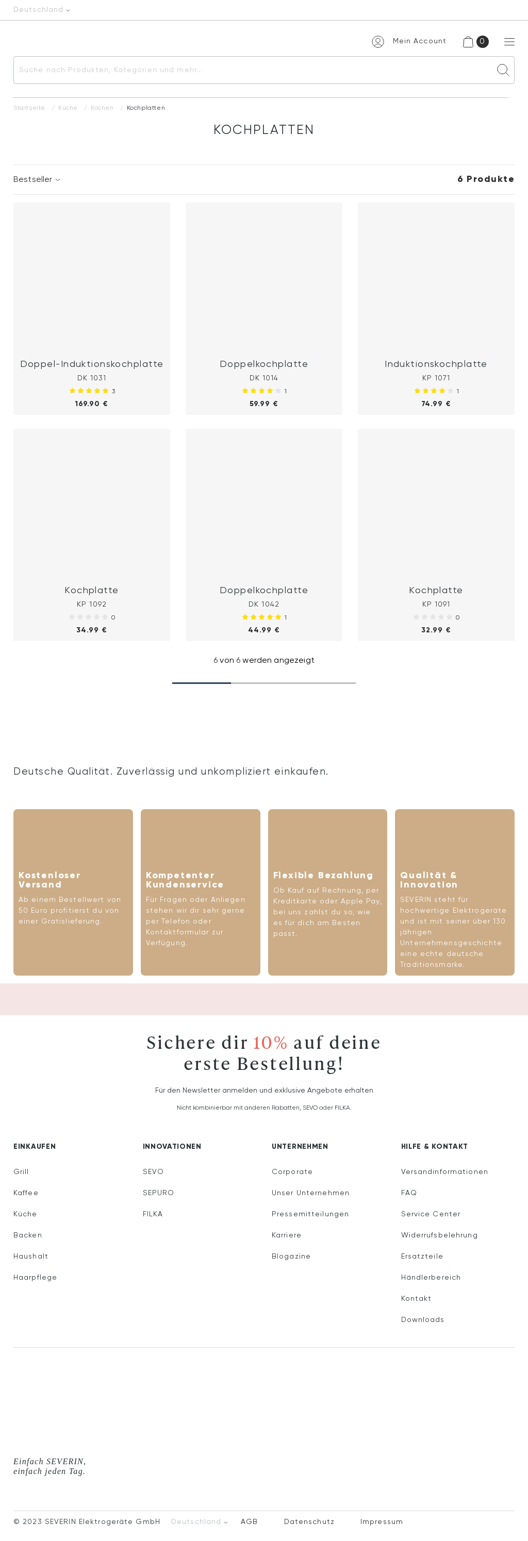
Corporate (292, 1172)
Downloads (423, 1320)
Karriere (287, 1235)
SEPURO (159, 1193)
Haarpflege (35, 1277)
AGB (249, 1522)
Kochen (102, 108)
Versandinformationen (444, 1172)
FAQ (409, 1193)
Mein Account (420, 41)
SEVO (153, 1172)
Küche (68, 108)
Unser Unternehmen (311, 1193)
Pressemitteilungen (310, 1214)
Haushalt (30, 1256)
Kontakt (416, 1298)
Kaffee (26, 1193)
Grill (21, 1172)
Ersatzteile (422, 1256)
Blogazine (291, 1256)
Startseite (29, 108)
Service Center (431, 1214)
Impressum (381, 1522)
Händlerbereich (431, 1277)
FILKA (153, 1214)
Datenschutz (309, 1522)
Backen (27, 1235)
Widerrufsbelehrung (439, 1235)
